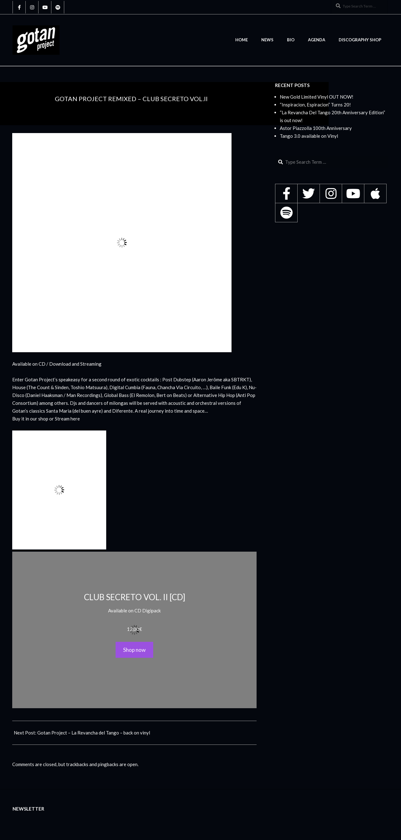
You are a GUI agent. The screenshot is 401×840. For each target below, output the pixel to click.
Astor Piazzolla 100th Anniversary (316, 128)
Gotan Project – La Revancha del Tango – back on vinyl (93, 732)
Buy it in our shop (30, 418)
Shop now (134, 650)
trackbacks (77, 764)
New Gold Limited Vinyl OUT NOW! (316, 97)
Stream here (67, 418)
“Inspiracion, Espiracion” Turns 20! (315, 104)
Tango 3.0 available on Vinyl (309, 136)
